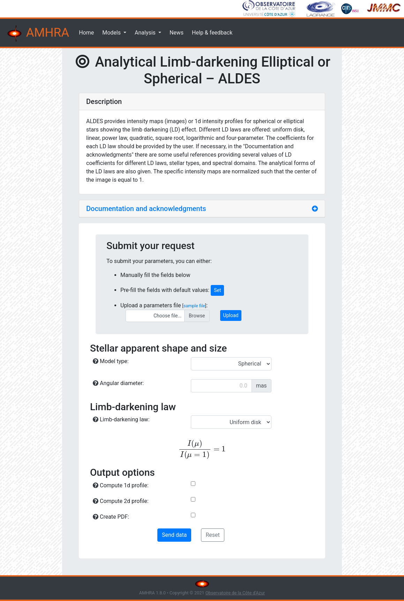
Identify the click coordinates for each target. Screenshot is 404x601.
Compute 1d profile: (121, 485)
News (177, 32)
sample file (194, 305)
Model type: (111, 361)
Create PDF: (111, 516)
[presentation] (202, 449)
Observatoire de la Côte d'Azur (235, 592)
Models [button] (112, 32)
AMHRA (37, 33)
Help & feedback (212, 32)
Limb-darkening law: (121, 419)
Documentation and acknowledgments (146, 208)
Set (217, 290)
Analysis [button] (146, 32)
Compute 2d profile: (121, 501)
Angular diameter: (118, 383)
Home (86, 32)
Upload (231, 315)
